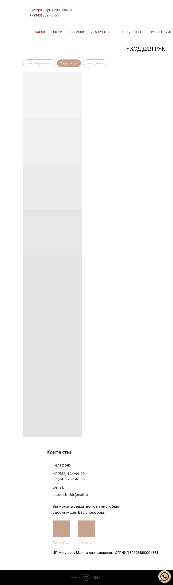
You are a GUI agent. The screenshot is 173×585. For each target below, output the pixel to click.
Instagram (86, 542)
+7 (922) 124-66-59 (69, 473)
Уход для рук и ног (39, 63)
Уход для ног (95, 63)
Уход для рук (69, 63)
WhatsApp (61, 542)
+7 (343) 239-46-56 (44, 15)
